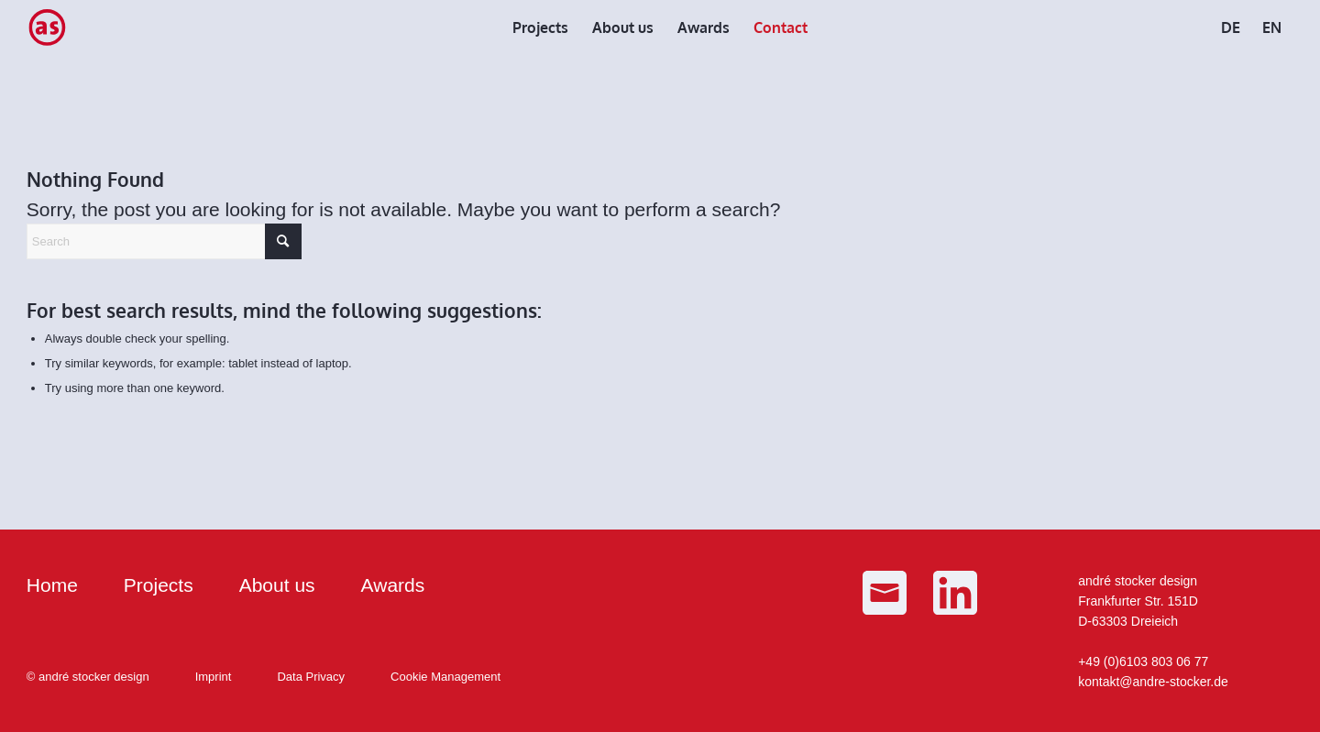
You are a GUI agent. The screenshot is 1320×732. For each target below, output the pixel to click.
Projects (158, 584)
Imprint (213, 676)
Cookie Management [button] (445, 676)
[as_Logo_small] (47, 27)
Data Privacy (311, 676)
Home (52, 584)
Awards (393, 584)
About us (277, 584)
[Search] (164, 241)
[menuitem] (540, 27)
